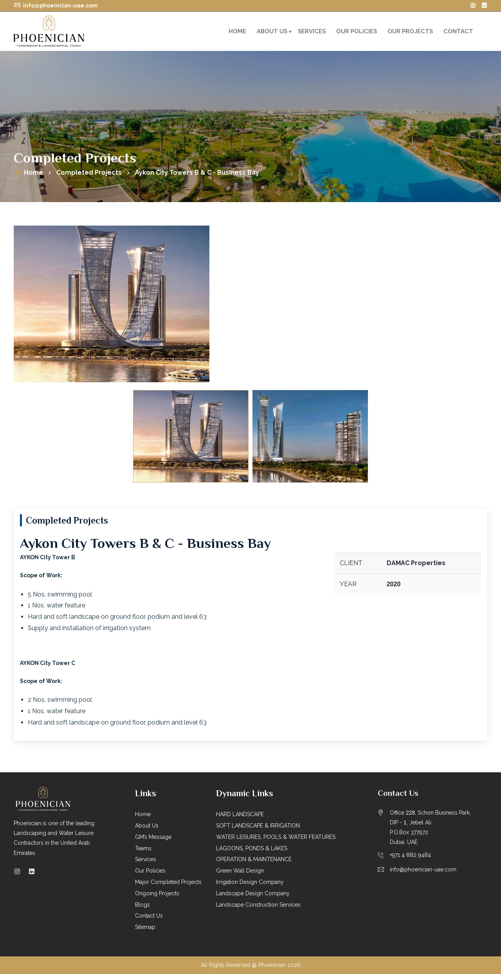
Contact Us (149, 916)
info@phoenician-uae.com (56, 5)
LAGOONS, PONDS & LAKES (251, 848)
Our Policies (356, 31)
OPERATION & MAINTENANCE (254, 859)
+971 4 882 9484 (410, 855)
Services (312, 31)
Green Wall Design (240, 870)
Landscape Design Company (253, 893)
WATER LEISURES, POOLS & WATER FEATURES (275, 837)
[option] (250, 304)
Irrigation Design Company (250, 882)
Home (237, 31)
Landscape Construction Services (258, 905)
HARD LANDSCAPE (240, 814)
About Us (272, 31)
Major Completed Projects (168, 882)
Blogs (142, 905)
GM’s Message (153, 837)
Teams (143, 848)
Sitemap (145, 927)
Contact (458, 31)
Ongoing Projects (157, 893)
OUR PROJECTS (410, 31)
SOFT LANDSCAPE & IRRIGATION (258, 825)
